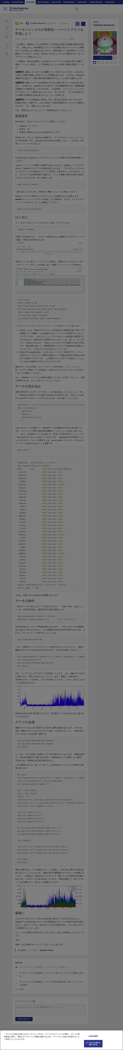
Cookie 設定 (93, 1038)
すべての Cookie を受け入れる (93, 1045)
